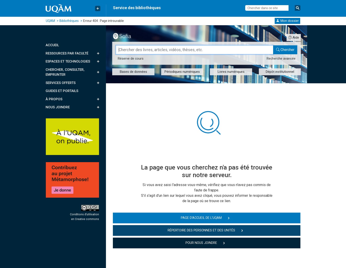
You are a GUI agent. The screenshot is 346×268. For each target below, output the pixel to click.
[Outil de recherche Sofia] (126, 35)
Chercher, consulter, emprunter (65, 72)
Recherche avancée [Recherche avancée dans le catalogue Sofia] (280, 59)
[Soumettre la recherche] (297, 8)
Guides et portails (62, 91)
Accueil (52, 45)
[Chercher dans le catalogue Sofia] (285, 49)
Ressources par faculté (67, 53)
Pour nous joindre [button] (201, 243)
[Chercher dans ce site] (267, 8)
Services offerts (61, 83)
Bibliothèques (69, 21)
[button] (287, 21)
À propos (54, 99)
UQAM (50, 21)
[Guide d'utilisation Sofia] (294, 37)
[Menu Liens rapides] (97, 8)
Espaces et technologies (68, 61)
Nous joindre (58, 107)
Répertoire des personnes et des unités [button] (201, 230)
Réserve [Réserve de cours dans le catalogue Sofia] (130, 59)
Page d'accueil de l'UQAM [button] (201, 218)
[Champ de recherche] (194, 49)
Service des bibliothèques (137, 7)
